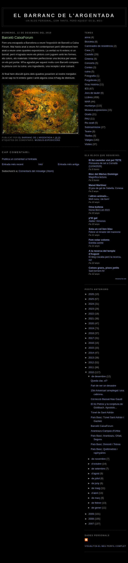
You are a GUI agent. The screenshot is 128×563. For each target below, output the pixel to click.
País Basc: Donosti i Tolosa (105, 444)
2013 (91, 357)
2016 (91, 343)
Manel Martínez (97, 185)
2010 (91, 372)
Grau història (92, 84)
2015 (91, 347)
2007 (91, 523)
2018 (91, 333)
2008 (91, 518)
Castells (89, 54)
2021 (91, 318)
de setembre (98, 468)
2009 (91, 513)
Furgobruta (91, 80)
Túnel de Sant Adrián (102, 412)
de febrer (96, 502)
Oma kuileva (96, 207)
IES (87, 88)
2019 (91, 328)
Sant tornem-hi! (96, 271)
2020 (91, 323)
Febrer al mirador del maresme (104, 232)
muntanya (90, 105)
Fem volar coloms (99, 239)
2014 (91, 352)
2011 (91, 367)
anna (87, 37)
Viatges (89, 139)
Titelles (88, 135)
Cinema (89, 58)
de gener (96, 507)
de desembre (99, 376)
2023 (91, 308)
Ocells (88, 114)
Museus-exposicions (47, 140)
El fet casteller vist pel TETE (105, 160)
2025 (91, 299)
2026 (91, 294)
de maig (96, 488)
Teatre (88, 131)
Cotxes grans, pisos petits (104, 267)
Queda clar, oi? (99, 380)
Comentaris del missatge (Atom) (36, 171)
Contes (88, 67)
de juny (95, 483)
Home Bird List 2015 (99, 210)
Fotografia (90, 75)
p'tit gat (93, 218)
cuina (88, 71)
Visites (88, 144)
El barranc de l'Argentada (64, 15)
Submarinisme (92, 127)
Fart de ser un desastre (103, 385)
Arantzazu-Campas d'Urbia (105, 430)
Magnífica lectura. (98, 177)
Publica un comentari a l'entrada (19, 159)
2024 (91, 303)
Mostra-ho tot (120, 279)
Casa (87, 50)
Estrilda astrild (96, 243)
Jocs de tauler (92, 92)
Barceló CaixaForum (102, 426)
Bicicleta (89, 41)
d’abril (95, 493)
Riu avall (89, 122)
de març (96, 497)
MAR (87, 101)
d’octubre (96, 463)
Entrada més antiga (68, 164)
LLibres (89, 97)
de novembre (99, 458)
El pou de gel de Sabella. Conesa (106, 188)
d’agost (95, 473)
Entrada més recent (12, 164)
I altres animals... (98, 196)
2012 (91, 362)
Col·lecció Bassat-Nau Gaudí (106, 399)
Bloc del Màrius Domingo (103, 174)
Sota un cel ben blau (100, 228)
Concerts (89, 63)
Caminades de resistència (99, 46)
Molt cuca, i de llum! (99, 199)
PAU (87, 118)
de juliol (96, 478)
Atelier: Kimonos (97, 221)
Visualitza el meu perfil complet (105, 546)
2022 (91, 313)
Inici (40, 164)
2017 (91, 338)
